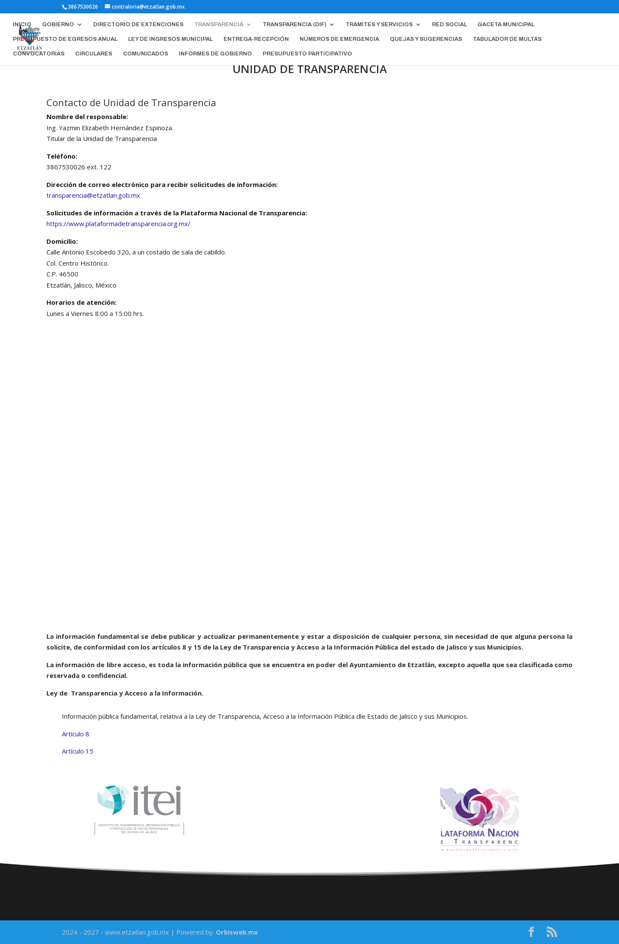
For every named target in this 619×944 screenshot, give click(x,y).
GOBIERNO (58, 24)
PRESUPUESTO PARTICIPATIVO (307, 54)
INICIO (22, 24)
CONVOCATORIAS (38, 54)
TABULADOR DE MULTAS (507, 39)
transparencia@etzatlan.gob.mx (93, 195)
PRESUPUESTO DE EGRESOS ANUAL (65, 39)
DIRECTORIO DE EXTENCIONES (138, 24)
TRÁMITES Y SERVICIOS (379, 24)
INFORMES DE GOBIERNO (215, 54)
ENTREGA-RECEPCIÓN (256, 39)
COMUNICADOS (145, 54)
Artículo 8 (75, 733)
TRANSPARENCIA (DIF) (294, 24)
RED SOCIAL (449, 24)
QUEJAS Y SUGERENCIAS (426, 39)
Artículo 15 (77, 751)
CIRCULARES (93, 54)
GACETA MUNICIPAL (506, 24)
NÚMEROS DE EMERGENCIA (339, 39)
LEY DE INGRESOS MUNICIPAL (170, 39)
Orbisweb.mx (237, 932)
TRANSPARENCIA (218, 24)
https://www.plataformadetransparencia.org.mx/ (118, 223)
